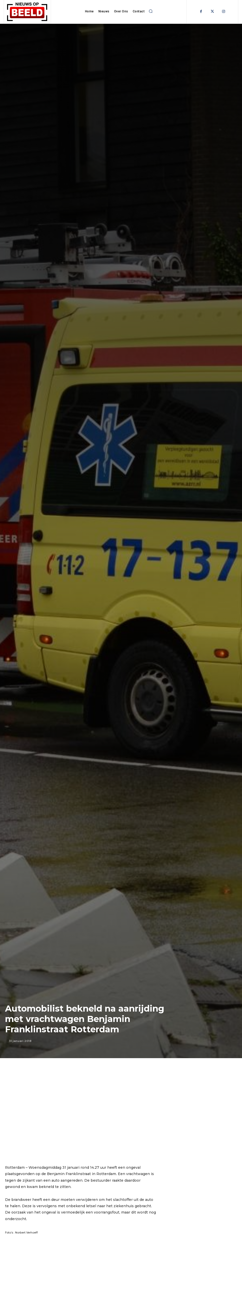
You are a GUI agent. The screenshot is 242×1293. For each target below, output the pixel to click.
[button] (150, 11)
